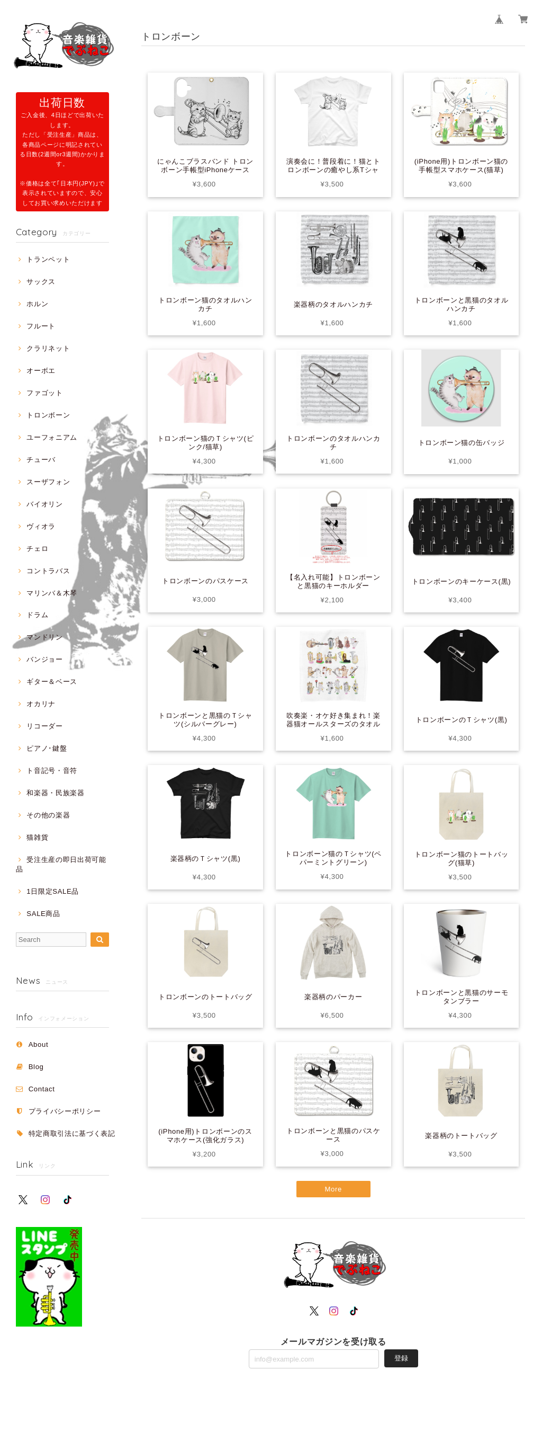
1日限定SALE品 (52, 891)
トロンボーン (48, 415)
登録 (401, 1358)
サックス (41, 282)
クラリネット (48, 348)
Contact (42, 1089)
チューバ (41, 460)
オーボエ (41, 371)
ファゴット (44, 393)
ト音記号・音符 (51, 771)
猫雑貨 (37, 837)
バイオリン (44, 504)
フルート (41, 326)
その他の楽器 (48, 815)
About (39, 1044)
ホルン (37, 304)
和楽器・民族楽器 (55, 793)
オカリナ (41, 704)
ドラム (37, 615)
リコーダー (44, 726)
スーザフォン (48, 482)
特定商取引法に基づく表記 (72, 1133)
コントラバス (48, 571)
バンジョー (44, 659)
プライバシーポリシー (65, 1111)
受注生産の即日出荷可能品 (61, 864)
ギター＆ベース (51, 682)
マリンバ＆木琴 (51, 593)
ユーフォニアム (51, 437)
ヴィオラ (41, 526)
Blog (36, 1067)
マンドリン (44, 637)
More (333, 1189)
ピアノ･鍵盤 (46, 748)
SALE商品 (43, 914)
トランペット (48, 259)
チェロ (37, 549)
